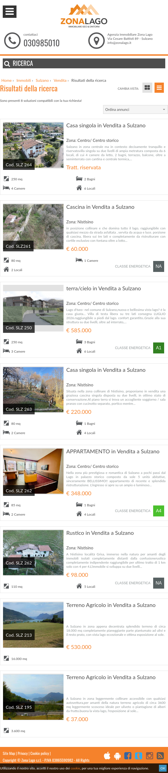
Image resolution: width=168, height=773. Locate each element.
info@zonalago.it (119, 43)
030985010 (41, 42)
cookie (75, 768)
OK (162, 768)
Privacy (23, 753)
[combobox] (135, 109)
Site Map (9, 753)
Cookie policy (40, 753)
